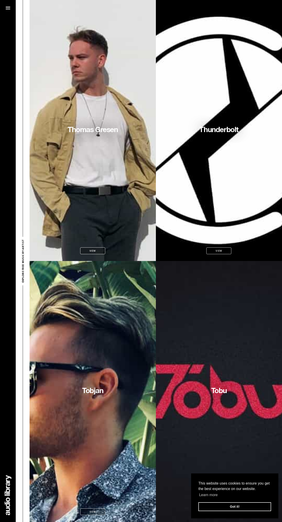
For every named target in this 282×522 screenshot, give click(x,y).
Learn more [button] (208, 495)
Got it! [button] (235, 506)
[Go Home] (8, 495)
